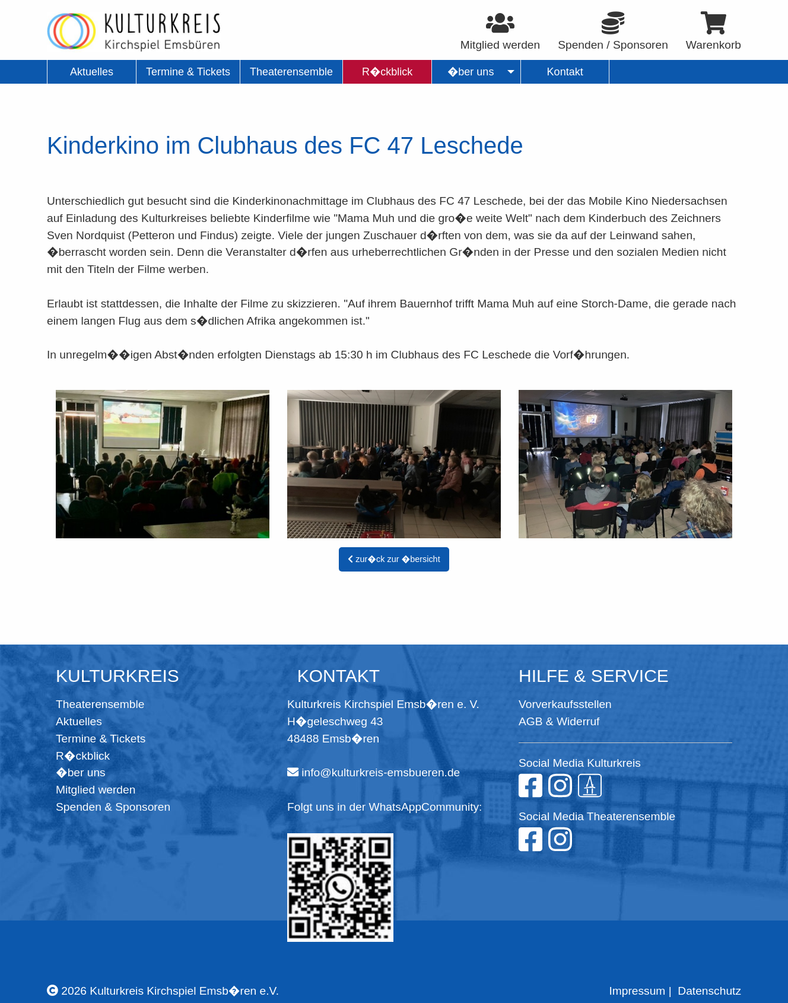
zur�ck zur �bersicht (394, 559)
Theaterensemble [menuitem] (291, 72)
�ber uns (81, 772)
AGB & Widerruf (559, 721)
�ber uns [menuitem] (470, 72)
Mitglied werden (95, 789)
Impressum (637, 991)
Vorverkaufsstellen (565, 704)
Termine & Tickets (100, 738)
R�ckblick (83, 756)
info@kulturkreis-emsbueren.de (380, 772)
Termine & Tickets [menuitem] (188, 72)
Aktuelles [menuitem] (91, 72)
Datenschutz (709, 991)
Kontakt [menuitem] (565, 72)
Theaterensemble (100, 704)
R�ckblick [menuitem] (387, 72)
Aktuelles (79, 721)
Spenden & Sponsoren (113, 807)
